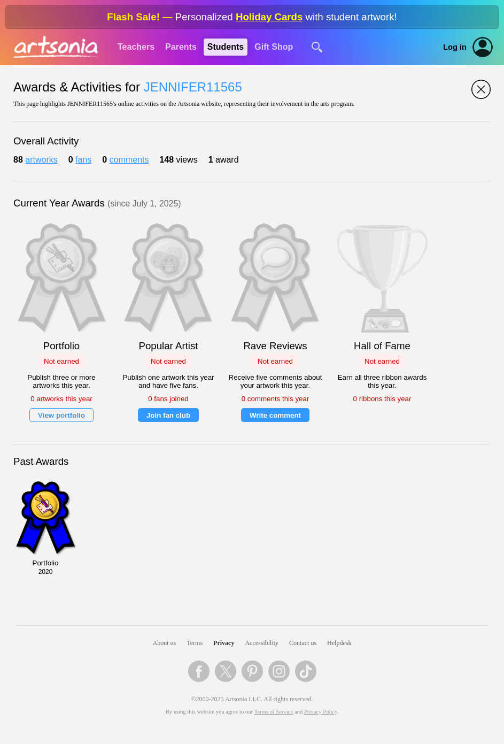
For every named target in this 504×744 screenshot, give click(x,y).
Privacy (223, 643)
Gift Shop (273, 46)
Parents (181, 46)
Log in (455, 47)
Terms (195, 643)
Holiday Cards (269, 16)
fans (83, 159)
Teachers (136, 46)
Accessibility (261, 643)
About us (164, 643)
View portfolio (61, 415)
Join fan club (168, 415)
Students (225, 46)
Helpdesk (339, 643)
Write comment (275, 415)
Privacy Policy (320, 712)
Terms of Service (273, 712)
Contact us (302, 643)
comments (129, 159)
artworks (41, 159)
